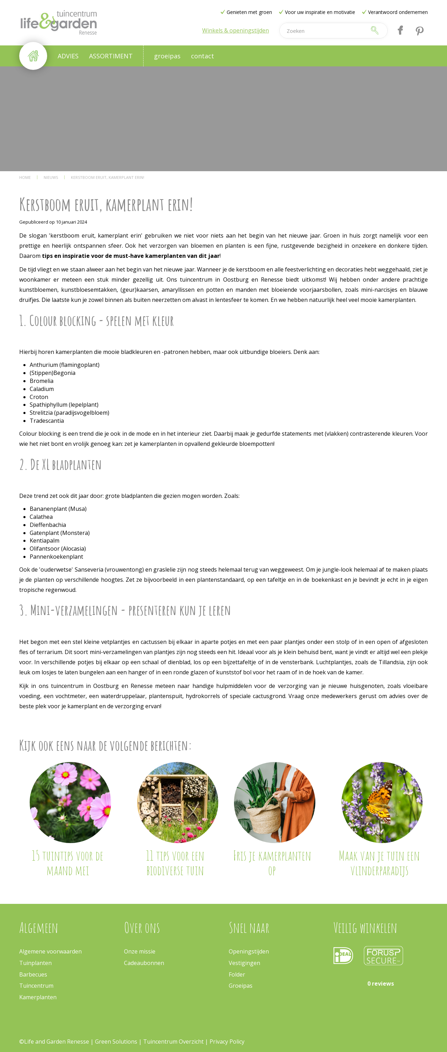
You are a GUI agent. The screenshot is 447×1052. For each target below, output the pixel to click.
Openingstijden (249, 951)
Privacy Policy (227, 1041)
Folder (237, 974)
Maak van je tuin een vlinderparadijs (379, 862)
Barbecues (33, 974)
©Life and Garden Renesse (54, 1041)
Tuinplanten (35, 963)
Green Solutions (116, 1041)
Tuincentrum (36, 985)
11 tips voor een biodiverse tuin (175, 862)
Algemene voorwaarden (50, 951)
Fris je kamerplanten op (272, 862)
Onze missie (139, 951)
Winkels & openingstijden (235, 30)
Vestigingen (244, 963)
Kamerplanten (38, 997)
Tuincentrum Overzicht (173, 1041)
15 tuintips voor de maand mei (67, 862)
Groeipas (240, 985)
